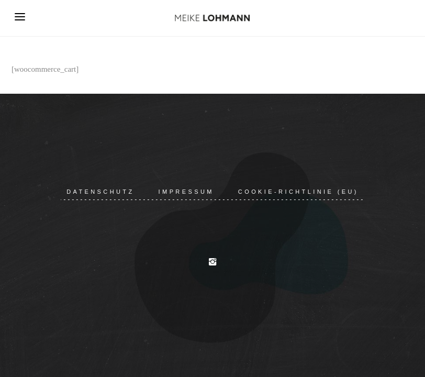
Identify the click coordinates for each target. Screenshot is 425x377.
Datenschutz (100, 191)
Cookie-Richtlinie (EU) (298, 191)
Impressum (186, 191)
